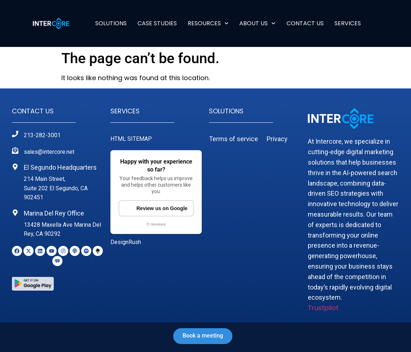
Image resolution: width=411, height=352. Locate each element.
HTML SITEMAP (131, 138)
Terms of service (233, 139)
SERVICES (348, 23)
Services (125, 111)
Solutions (111, 23)
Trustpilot (323, 307)
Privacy (277, 139)
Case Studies (157, 23)
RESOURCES (208, 23)
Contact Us (305, 23)
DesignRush (125, 242)
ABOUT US (257, 23)
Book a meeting (203, 335)
